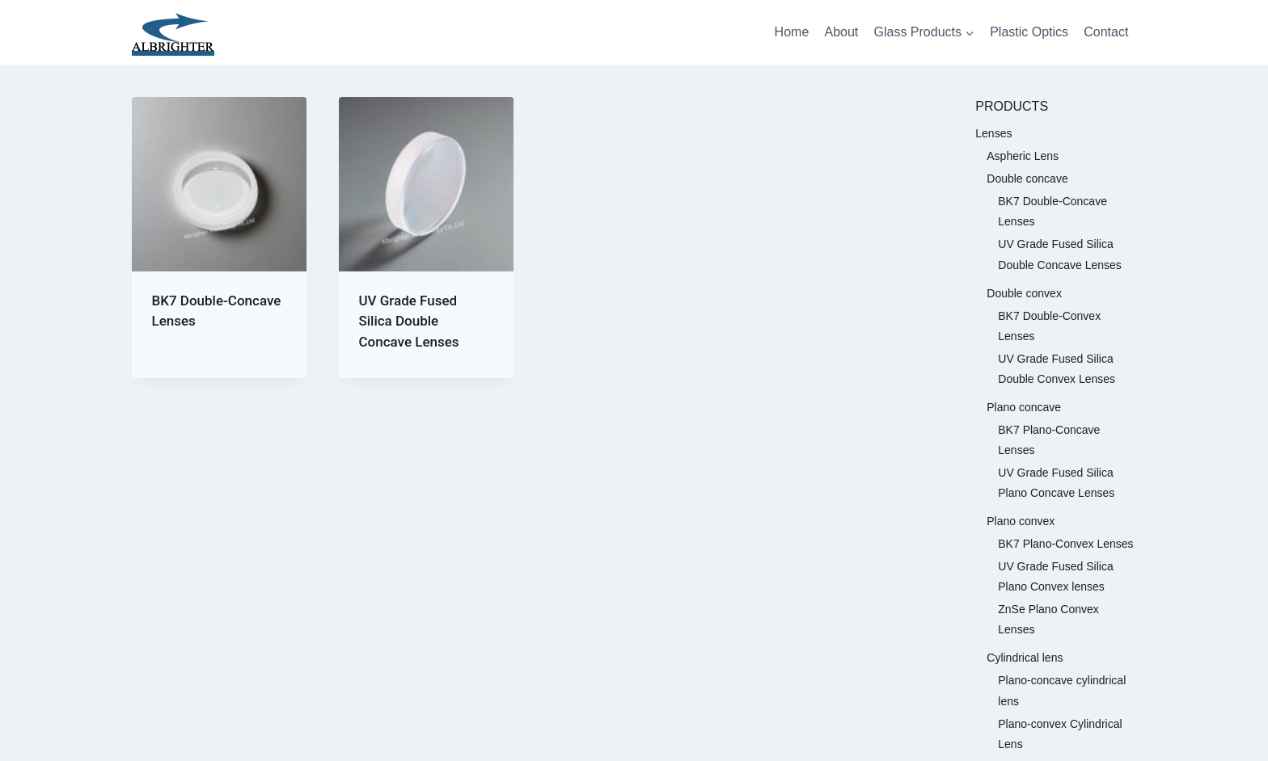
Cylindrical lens (1025, 657)
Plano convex (1021, 521)
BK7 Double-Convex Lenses (1049, 326)
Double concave (1027, 178)
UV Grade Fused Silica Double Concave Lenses (408, 321)
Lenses (993, 133)
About (841, 32)
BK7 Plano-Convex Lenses (1065, 543)
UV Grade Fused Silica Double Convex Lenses (1056, 368)
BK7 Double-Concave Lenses (1052, 211)
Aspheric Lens (1023, 155)
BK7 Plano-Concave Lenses (1049, 439)
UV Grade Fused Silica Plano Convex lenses (1055, 576)
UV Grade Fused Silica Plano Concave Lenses (1056, 482)
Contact (1106, 32)
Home (792, 32)
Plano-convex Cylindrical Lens (1060, 733)
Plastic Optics (1029, 32)
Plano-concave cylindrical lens (1062, 690)
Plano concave (1024, 407)
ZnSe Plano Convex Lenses (1048, 619)
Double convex (1024, 293)
